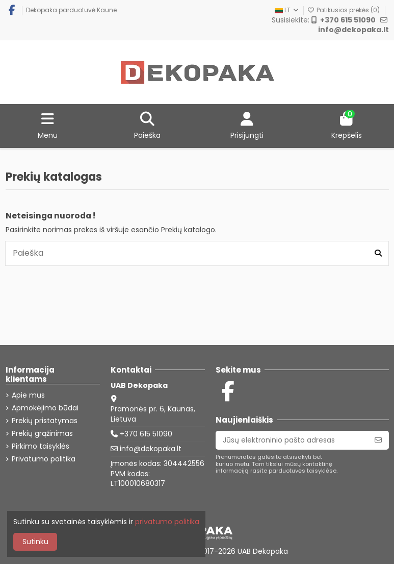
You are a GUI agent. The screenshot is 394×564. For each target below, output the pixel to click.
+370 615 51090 (146, 434)
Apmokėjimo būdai (45, 408)
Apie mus (28, 395)
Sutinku (35, 541)
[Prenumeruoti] (378, 440)
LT (287, 10)
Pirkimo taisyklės (40, 446)
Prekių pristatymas (44, 421)
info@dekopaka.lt (150, 449)
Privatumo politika (43, 459)
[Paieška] (378, 253)
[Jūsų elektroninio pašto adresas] (292, 440)
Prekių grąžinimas (42, 433)
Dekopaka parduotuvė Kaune (71, 10)
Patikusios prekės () (344, 10)
